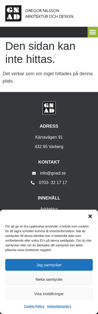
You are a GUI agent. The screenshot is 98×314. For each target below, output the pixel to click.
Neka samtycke (49, 279)
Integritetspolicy (59, 306)
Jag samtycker (49, 265)
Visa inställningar (49, 293)
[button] (90, 216)
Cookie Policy (34, 306)
